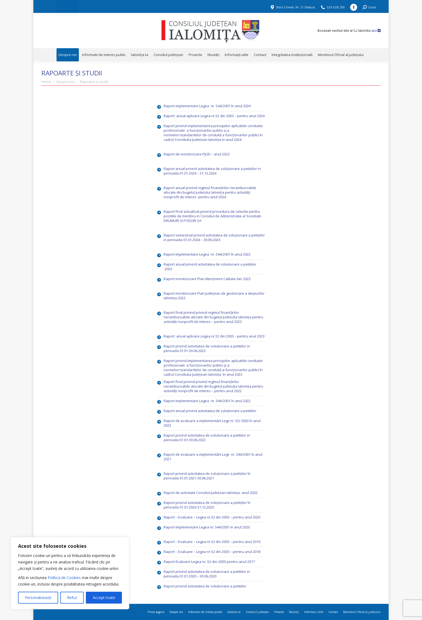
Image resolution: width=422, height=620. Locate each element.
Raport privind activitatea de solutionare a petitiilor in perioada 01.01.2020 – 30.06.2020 (207, 574)
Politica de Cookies (64, 577)
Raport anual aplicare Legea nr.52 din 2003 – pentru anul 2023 (214, 336)
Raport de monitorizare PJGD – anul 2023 (197, 154)
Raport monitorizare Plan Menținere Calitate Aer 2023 (207, 278)
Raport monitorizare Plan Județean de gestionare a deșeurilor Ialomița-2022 (214, 295)
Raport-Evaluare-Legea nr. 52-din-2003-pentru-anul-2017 (209, 561)
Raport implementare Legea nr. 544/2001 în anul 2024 (207, 105)
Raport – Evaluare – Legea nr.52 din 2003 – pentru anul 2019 (212, 541)
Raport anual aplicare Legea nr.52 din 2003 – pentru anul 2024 (214, 115)
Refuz (72, 597)
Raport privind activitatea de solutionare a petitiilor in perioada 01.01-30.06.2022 (207, 437)
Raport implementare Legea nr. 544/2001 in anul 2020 (207, 527)
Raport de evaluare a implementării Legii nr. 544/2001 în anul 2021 (213, 456)
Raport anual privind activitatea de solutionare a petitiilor (210, 410)
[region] (70, 573)
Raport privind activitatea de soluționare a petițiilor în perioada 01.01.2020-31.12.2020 (207, 505)
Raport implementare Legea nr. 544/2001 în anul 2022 (207, 400)
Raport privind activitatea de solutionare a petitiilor (205, 586)
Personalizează (38, 597)
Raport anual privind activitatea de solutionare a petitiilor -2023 (210, 266)
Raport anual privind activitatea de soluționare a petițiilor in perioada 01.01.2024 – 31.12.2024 (212, 171)
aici (376, 31)
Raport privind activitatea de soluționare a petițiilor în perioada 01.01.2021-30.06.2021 (207, 475)
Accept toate (104, 597)
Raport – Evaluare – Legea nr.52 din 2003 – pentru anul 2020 (212, 517)
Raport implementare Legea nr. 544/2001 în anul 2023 (207, 254)
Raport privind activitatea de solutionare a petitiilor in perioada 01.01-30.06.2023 (207, 348)
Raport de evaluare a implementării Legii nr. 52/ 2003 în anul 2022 (212, 423)
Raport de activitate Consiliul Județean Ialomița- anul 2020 (210, 492)
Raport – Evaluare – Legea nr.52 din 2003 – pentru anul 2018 (212, 551)
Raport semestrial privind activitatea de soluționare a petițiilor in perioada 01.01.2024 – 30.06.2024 (214, 237)
